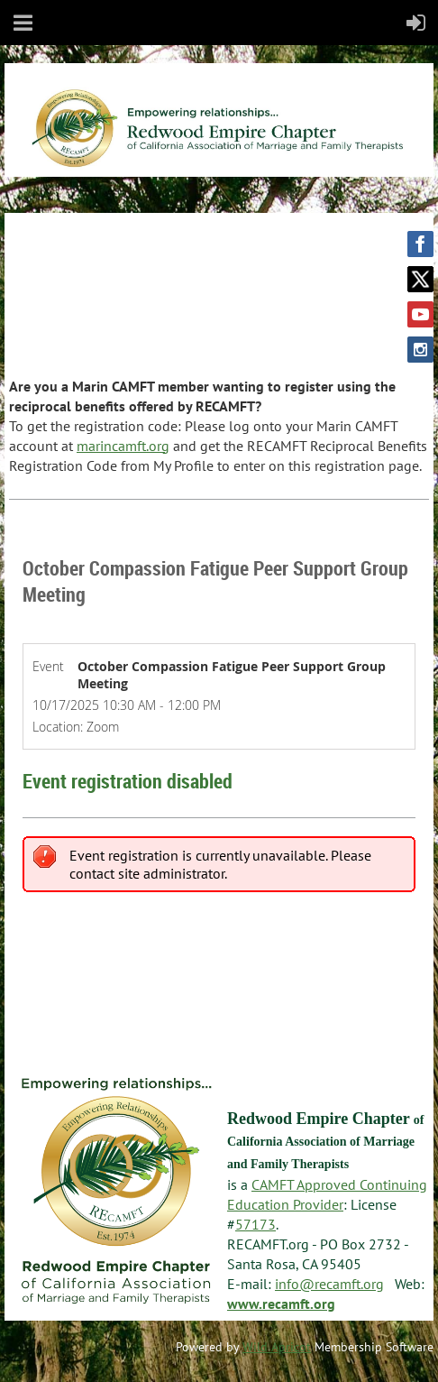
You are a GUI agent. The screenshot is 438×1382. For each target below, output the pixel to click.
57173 (255, 1224)
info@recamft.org (329, 1284)
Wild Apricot (276, 1347)
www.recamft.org (281, 1303)
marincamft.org (123, 446)
